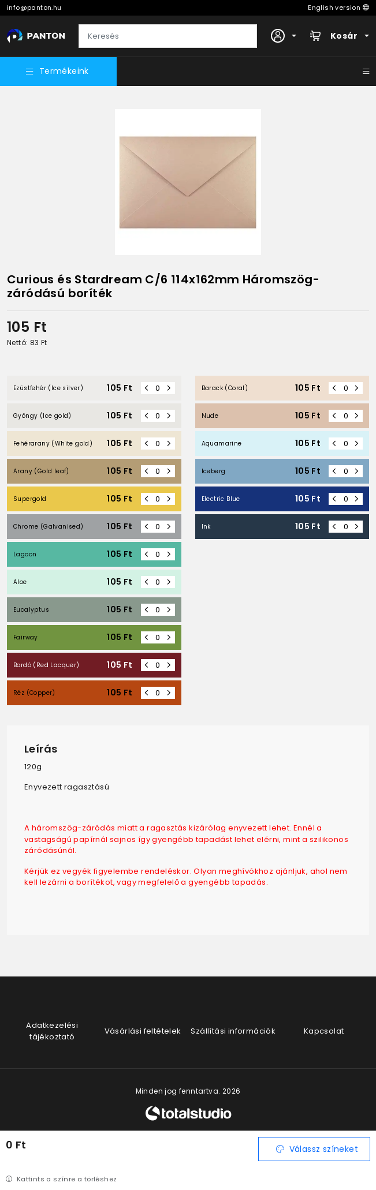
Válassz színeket (317, 1149)
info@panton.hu (34, 7)
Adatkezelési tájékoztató (52, 1031)
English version (338, 7)
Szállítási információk (233, 1031)
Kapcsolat (324, 1031)
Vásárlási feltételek (143, 1031)
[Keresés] (168, 36)
